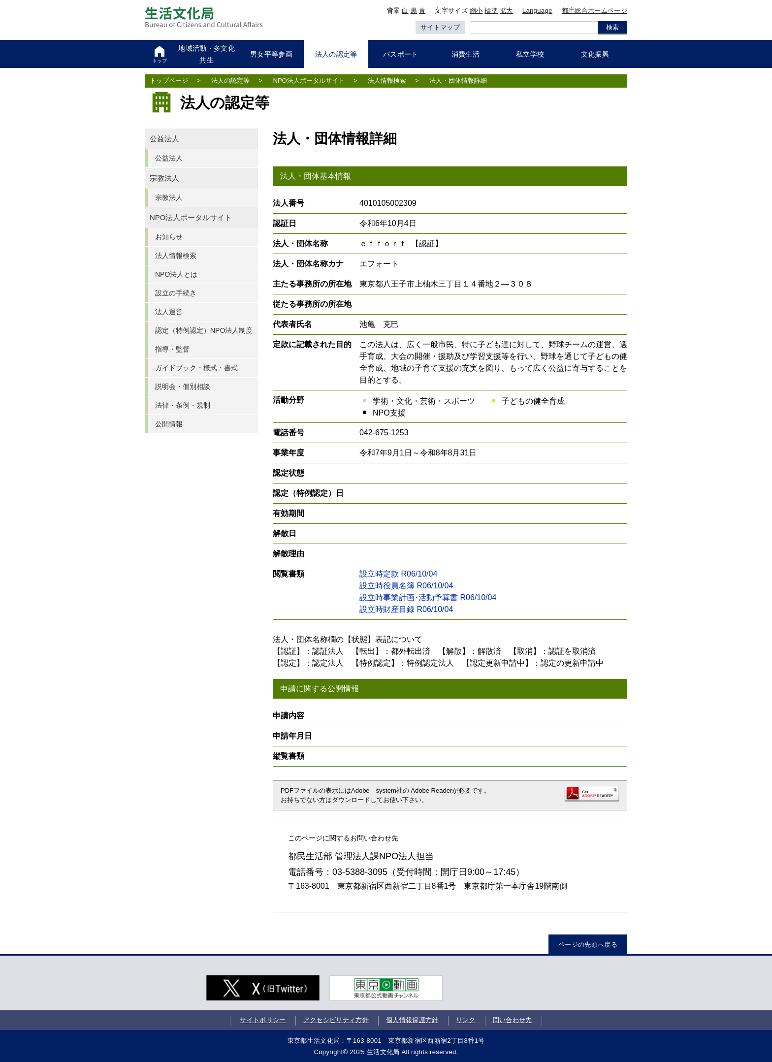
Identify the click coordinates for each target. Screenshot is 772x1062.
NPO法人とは (176, 274)
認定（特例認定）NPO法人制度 (204, 330)
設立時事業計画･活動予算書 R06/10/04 (427, 597)
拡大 (506, 10)
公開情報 (169, 424)
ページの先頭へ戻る (587, 944)
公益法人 (164, 139)
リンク (466, 1020)
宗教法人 (164, 178)
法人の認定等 (230, 80)
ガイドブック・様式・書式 (196, 368)
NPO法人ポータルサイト (309, 80)
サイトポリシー (263, 1020)
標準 (491, 10)
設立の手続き (175, 293)
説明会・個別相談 (182, 386)
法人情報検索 (387, 80)
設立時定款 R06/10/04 (398, 574)
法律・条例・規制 (182, 405)
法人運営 (169, 312)
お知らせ (169, 237)
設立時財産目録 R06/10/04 (406, 609)
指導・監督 (172, 349)
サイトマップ (440, 27)
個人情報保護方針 (412, 1020)
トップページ (169, 80)
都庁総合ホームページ (594, 10)
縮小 (476, 10)
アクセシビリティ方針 (336, 1020)
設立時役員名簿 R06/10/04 (406, 585)
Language (537, 10)
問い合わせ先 (512, 1020)
